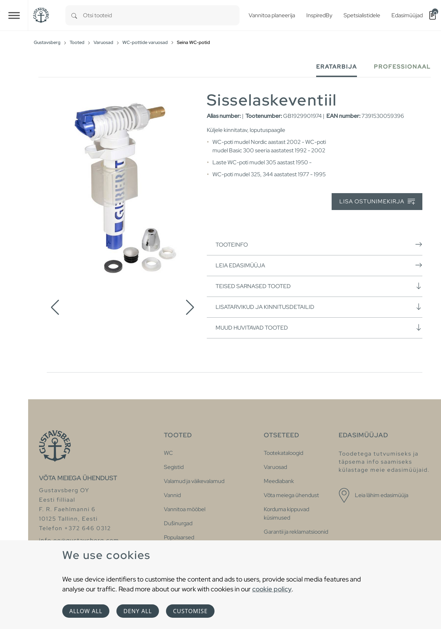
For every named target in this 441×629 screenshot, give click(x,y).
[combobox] (161, 15)
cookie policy (272, 588)
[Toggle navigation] (14, 15)
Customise (190, 611)
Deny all (137, 611)
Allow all (85, 611)
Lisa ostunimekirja (377, 202)
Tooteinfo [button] (319, 244)
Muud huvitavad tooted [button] (319, 327)
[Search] (74, 15)
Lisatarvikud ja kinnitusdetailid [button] (319, 307)
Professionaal (402, 66)
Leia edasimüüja (319, 265)
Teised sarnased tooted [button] (319, 286)
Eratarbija (336, 66)
